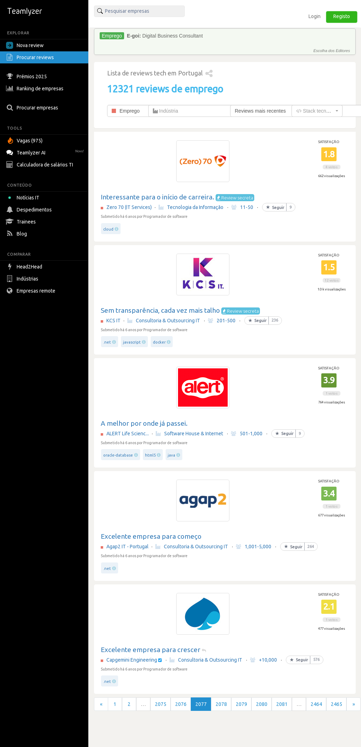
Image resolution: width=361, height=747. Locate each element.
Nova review (25, 45)
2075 (160, 704)
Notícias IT (24, 197)
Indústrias (23, 279)
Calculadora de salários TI (40, 165)
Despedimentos (30, 210)
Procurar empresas (33, 108)
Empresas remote (31, 291)
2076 (181, 704)
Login (315, 16)
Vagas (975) (25, 140)
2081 (282, 704)
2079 (241, 704)
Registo (341, 16)
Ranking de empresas (35, 88)
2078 (221, 704)
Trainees (22, 222)
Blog (17, 234)
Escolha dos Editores (331, 51)
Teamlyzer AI (46, 152)
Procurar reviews (31, 57)
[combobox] (317, 111)
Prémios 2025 (27, 76)
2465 (336, 704)
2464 (316, 704)
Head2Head (25, 267)
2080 (261, 704)
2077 (201, 704)
